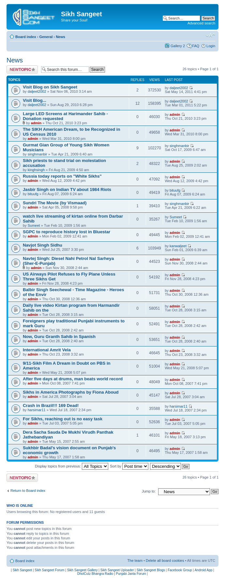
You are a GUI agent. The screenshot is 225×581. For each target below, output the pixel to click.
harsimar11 (37, 410)
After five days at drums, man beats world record (73, 378)
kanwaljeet (178, 246)
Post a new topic (22, 69)
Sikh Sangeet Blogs (151, 570)
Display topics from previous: (71, 466)
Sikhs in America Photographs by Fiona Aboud (71, 392)
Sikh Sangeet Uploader (117, 570)
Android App (204, 570)
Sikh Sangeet (22, 570)
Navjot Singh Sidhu (42, 245)
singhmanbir (37, 154)
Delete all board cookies (165, 560)
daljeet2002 (37, 91)
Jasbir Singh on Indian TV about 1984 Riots (67, 189)
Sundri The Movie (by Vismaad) (54, 202)
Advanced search (201, 23)
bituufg (33, 194)
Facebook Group (180, 570)
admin (36, 123)
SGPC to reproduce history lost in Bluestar (66, 231)
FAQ (195, 46)
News (60, 37)
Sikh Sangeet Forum (49, 570)
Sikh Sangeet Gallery (82, 570)
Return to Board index (27, 491)
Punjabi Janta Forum (131, 573)
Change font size (210, 35)
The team (135, 560)
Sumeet (34, 225)
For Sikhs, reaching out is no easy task (62, 418)
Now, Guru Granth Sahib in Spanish (59, 336)
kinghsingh (36, 170)
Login (210, 46)
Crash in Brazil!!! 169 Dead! (51, 405)
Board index (25, 37)
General (45, 37)
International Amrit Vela (47, 349)
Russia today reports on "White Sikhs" (62, 176)
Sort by (129, 466)
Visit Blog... (34, 100)
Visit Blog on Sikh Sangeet (50, 87)
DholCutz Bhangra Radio (95, 573)
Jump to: (149, 491)
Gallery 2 (178, 46)
